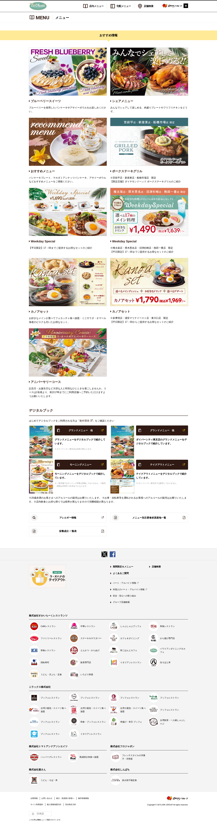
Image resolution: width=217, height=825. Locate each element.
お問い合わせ (46, 798)
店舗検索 (148, 6)
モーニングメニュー (80, 464)
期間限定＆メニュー (123, 566)
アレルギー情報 (67, 517)
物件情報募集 (83, 798)
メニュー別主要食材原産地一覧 (149, 517)
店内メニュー (96, 6)
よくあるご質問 (121, 573)
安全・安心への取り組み (124, 596)
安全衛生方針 (70, 804)
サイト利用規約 (36, 804)
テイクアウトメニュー (162, 464)
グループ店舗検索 (121, 602)
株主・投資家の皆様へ (65, 798)
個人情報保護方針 (54, 804)
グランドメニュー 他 (81, 430)
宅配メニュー (123, 6)
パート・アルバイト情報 (124, 583)
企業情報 (34, 798)
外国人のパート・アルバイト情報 (129, 589)
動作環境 (85, 420)
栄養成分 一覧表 (68, 531)
